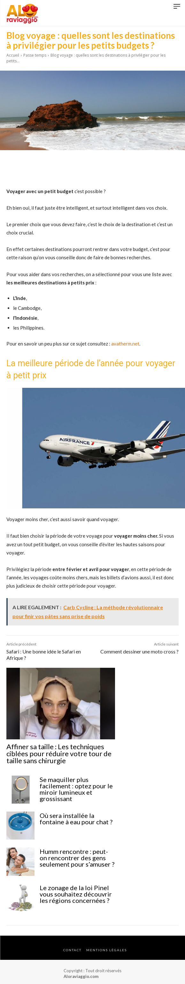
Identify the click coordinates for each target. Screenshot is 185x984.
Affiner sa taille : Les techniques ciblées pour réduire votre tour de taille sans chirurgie (59, 753)
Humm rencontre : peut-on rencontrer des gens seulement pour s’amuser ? (77, 858)
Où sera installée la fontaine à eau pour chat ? (76, 819)
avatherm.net (125, 343)
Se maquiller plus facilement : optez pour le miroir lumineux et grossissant (76, 789)
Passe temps (34, 55)
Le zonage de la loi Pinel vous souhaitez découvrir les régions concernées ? (76, 894)
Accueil (12, 55)
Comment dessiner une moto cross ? (139, 651)
